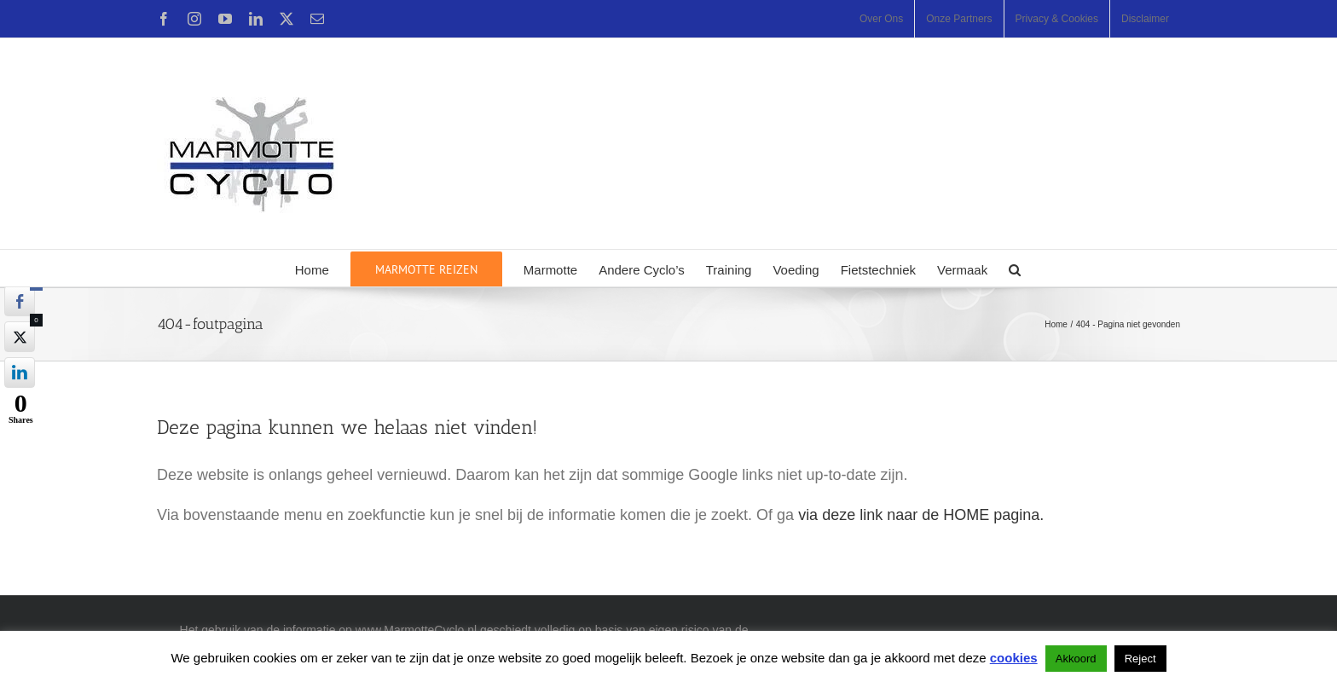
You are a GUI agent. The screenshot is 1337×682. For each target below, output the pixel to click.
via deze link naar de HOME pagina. (921, 514)
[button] (1015, 268)
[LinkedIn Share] (19, 372)
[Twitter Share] (19, 336)
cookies (1014, 657)
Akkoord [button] (1076, 658)
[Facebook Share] (19, 301)
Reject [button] (1140, 658)
